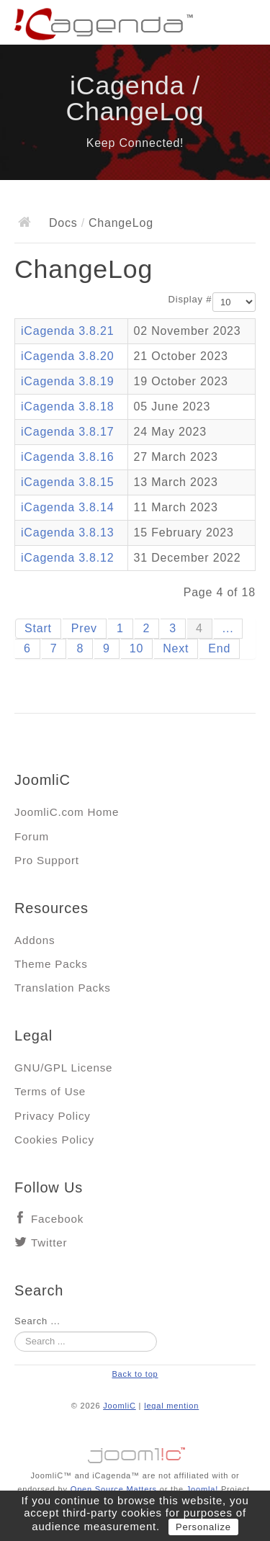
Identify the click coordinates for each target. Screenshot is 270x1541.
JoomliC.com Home (66, 812)
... (228, 628)
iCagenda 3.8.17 (67, 432)
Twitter (49, 1242)
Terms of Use (50, 1091)
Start (38, 628)
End (219, 648)
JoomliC (119, 1405)
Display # (190, 299)
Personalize (203, 1527)
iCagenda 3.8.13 (67, 532)
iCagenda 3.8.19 (67, 381)
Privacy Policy (52, 1116)
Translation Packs (62, 987)
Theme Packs (51, 964)
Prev (84, 628)
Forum (31, 836)
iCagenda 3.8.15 (67, 482)
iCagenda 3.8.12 (67, 558)
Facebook (57, 1218)
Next (176, 648)
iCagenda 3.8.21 (67, 331)
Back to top (135, 1374)
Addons (34, 940)
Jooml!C (135, 1451)
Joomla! (202, 1489)
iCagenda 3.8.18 (67, 406)
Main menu (245, 25)
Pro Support (46, 860)
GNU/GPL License (63, 1067)
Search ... (37, 1321)
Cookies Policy (54, 1139)
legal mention (171, 1405)
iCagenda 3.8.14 (67, 507)
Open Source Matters (114, 1489)
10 (136, 648)
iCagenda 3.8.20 (67, 356)
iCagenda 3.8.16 (67, 457)
